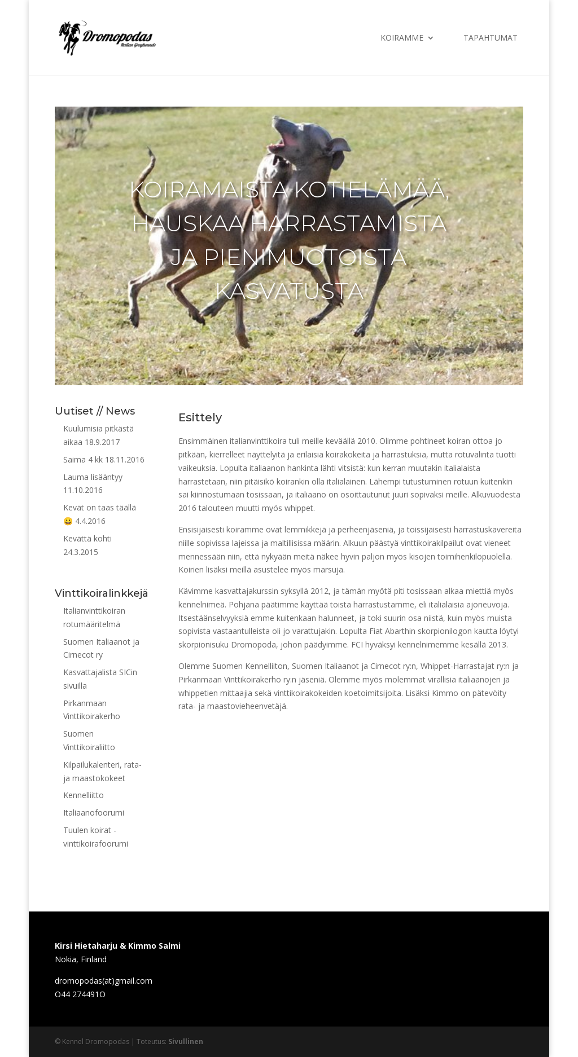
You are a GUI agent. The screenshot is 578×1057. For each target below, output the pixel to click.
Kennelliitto (83, 795)
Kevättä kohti (87, 538)
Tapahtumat (490, 38)
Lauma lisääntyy (92, 477)
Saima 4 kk (83, 459)
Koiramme (401, 38)
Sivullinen (185, 1041)
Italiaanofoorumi (93, 812)
